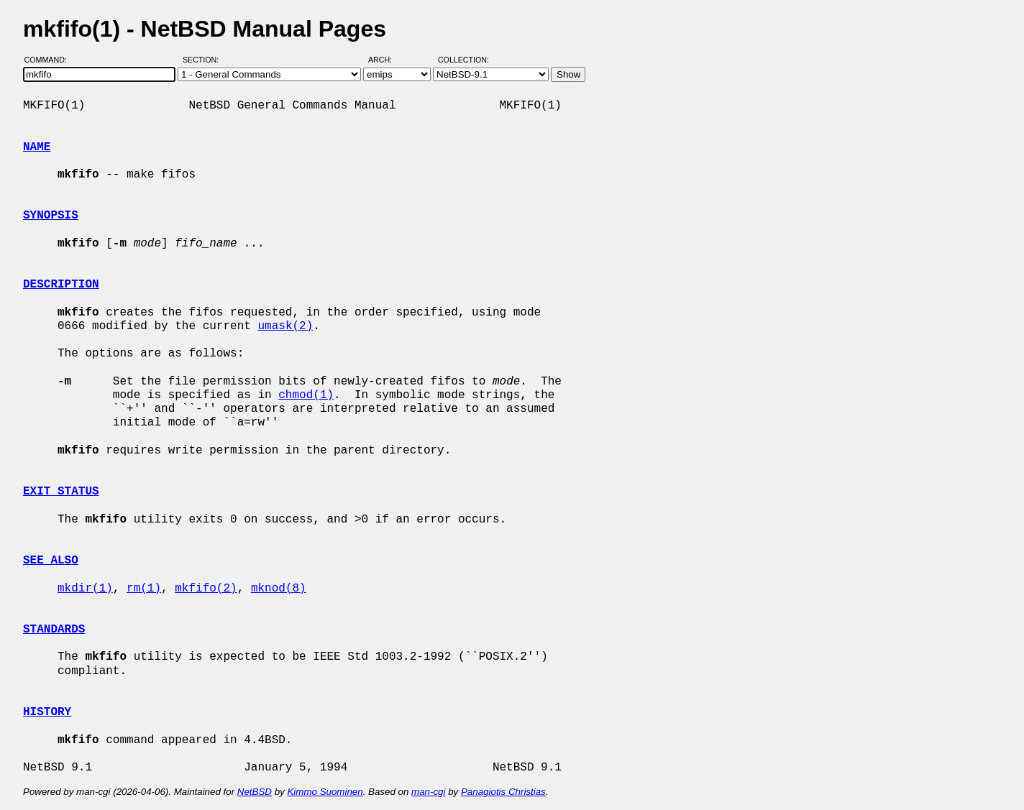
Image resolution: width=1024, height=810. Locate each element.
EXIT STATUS (61, 492)
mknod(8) (278, 589)
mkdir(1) (85, 589)
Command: (50, 59)
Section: (204, 59)
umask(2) (285, 326)
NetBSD (254, 791)
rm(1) (144, 589)
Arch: (386, 59)
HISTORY (47, 712)
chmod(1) (306, 395)
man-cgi (428, 791)
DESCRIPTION (61, 285)
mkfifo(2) (206, 589)
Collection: (463, 59)
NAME (36, 147)
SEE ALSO (50, 561)
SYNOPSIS (50, 216)
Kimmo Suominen (324, 791)
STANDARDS (54, 630)
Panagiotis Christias (503, 791)
